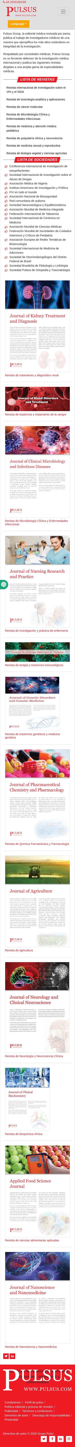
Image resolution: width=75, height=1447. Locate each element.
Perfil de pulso (34, 1402)
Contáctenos (13, 1402)
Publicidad (11, 1411)
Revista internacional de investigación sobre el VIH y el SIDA (36, 90)
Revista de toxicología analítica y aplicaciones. (36, 99)
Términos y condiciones (37, 1411)
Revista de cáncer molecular (24, 106)
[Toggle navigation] (63, 12)
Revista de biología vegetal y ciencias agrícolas (36, 153)
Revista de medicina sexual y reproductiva (33, 145)
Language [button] (17, 23)
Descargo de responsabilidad (51, 1415)
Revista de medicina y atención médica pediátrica (31, 128)
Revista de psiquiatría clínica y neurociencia (34, 138)
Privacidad (11, 1419)
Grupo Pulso (46, 1433)
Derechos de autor (16, 1415)
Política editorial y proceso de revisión (29, 1406)
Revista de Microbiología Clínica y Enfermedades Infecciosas (28, 116)
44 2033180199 (14, 2)
